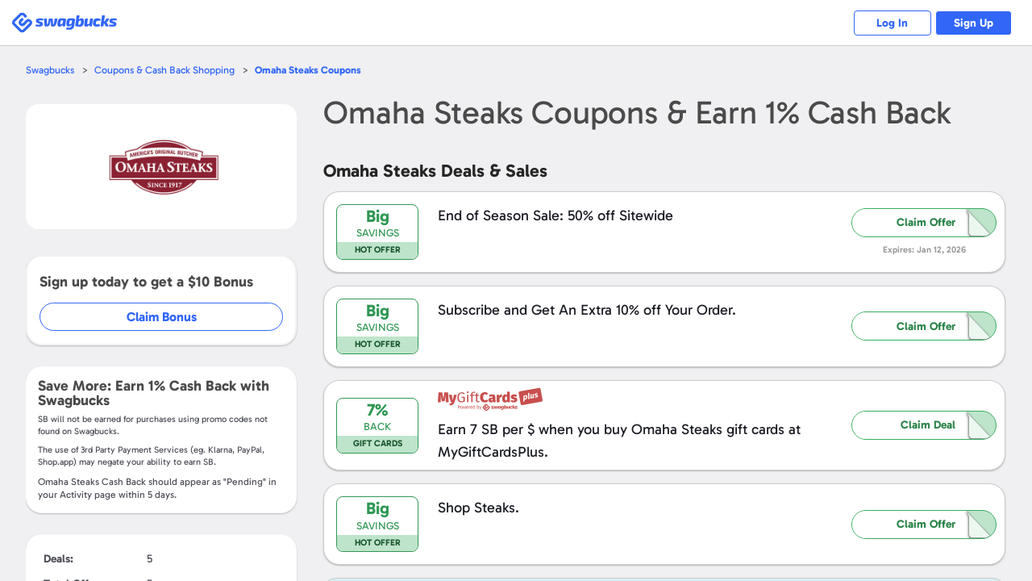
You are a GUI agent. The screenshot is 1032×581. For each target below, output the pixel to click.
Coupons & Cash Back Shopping (167, 70)
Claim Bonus (162, 316)
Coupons (314, 70)
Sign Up (972, 23)
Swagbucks (51, 70)
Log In (887, 23)
